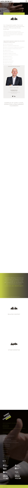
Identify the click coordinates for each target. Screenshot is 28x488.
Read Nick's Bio (14, 93)
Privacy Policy (5, 450)
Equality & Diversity (6, 455)
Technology (5, 437)
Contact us (6, 426)
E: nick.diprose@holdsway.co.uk (14, 92)
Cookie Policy (5, 452)
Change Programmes (7, 439)
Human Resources (6, 444)
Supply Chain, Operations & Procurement (10, 442)
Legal (4, 454)
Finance (4, 434)
